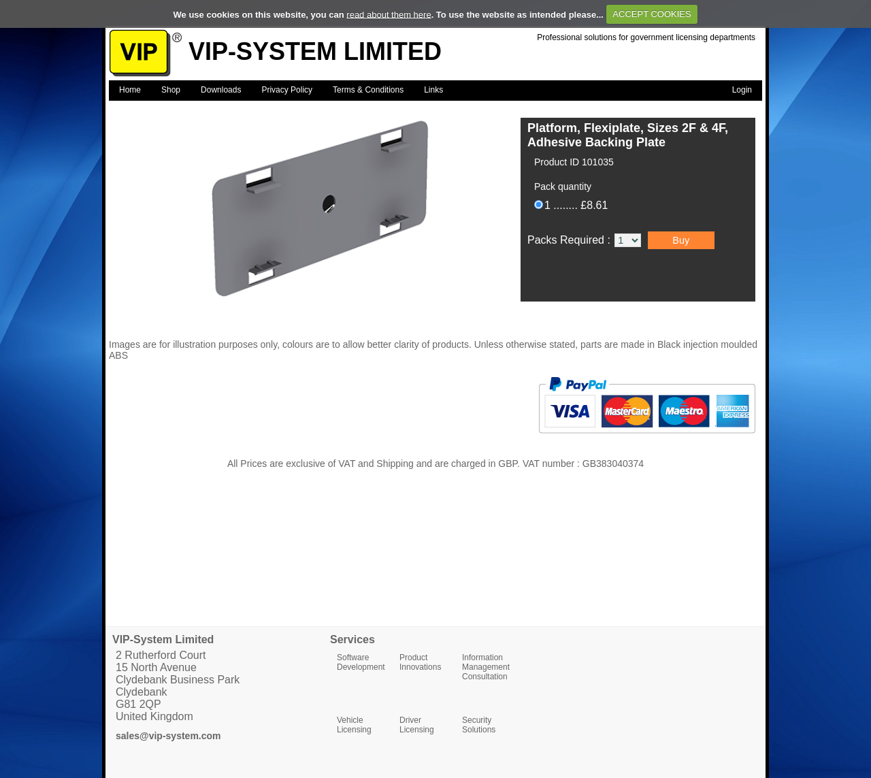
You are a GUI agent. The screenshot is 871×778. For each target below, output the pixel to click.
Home (130, 90)
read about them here (388, 14)
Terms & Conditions (368, 90)
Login (742, 90)
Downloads (221, 90)
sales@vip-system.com (168, 735)
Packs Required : (570, 240)
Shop (170, 90)
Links (433, 90)
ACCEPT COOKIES (651, 14)
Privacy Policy (286, 90)
